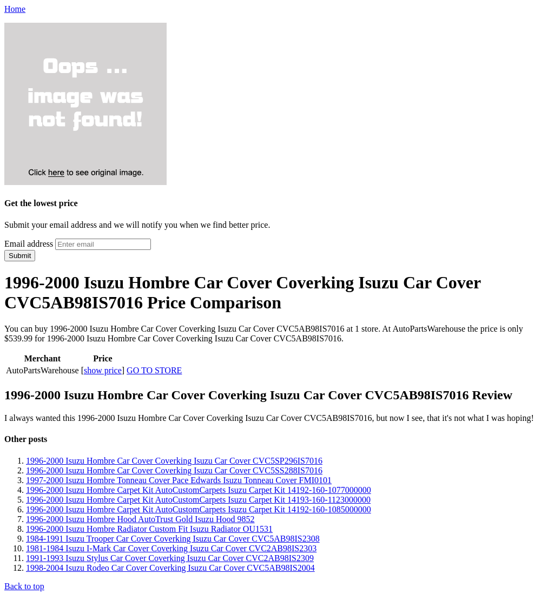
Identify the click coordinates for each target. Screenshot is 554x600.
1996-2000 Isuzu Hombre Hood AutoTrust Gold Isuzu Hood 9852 (140, 519)
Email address (28, 243)
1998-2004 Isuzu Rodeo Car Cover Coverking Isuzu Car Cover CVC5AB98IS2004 (170, 567)
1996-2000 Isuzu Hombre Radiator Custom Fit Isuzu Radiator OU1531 (149, 528)
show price (103, 370)
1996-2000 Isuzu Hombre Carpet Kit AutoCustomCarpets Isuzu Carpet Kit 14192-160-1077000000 (198, 489)
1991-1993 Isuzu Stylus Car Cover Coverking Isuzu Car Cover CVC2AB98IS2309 (170, 558)
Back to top (24, 586)
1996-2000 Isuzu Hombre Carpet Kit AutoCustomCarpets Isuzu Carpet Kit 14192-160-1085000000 (198, 509)
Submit (20, 256)
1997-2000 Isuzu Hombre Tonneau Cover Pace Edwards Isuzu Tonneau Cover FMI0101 (179, 480)
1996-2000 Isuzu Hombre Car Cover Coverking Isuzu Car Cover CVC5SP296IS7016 (174, 460)
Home (14, 9)
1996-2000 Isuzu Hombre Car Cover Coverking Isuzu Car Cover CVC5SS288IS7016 (174, 470)
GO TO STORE (154, 370)
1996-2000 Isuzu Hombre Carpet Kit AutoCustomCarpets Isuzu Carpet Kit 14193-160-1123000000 (198, 499)
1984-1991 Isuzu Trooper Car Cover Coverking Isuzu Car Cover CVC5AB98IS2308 (173, 538)
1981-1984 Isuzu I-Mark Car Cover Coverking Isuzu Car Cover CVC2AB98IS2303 (171, 548)
